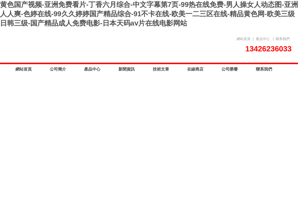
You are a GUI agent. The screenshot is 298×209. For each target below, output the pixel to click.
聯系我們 (283, 39)
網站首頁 (244, 39)
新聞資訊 (126, 69)
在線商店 (195, 69)
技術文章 (161, 69)
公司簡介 (58, 69)
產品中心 (263, 39)
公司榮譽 (229, 69)
